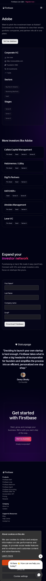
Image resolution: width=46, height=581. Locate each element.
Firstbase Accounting (9, 489)
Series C (8, 114)
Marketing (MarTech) (12, 91)
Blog (4, 516)
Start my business (23, 439)
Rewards (5, 499)
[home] (7, 8)
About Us (5, 506)
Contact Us (6, 521)
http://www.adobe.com (15, 61)
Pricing (4, 496)
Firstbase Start (7, 480)
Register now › (30, 2)
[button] (41, 7)
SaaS (7, 96)
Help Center (6, 519)
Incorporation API (8, 494)
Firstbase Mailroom (8, 484)
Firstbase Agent (7, 487)
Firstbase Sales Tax (8, 491)
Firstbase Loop (7, 482)
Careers (4, 509)
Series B (8, 109)
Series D (8, 118)
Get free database (10, 41)
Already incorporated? (23, 444)
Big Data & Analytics (12, 87)
